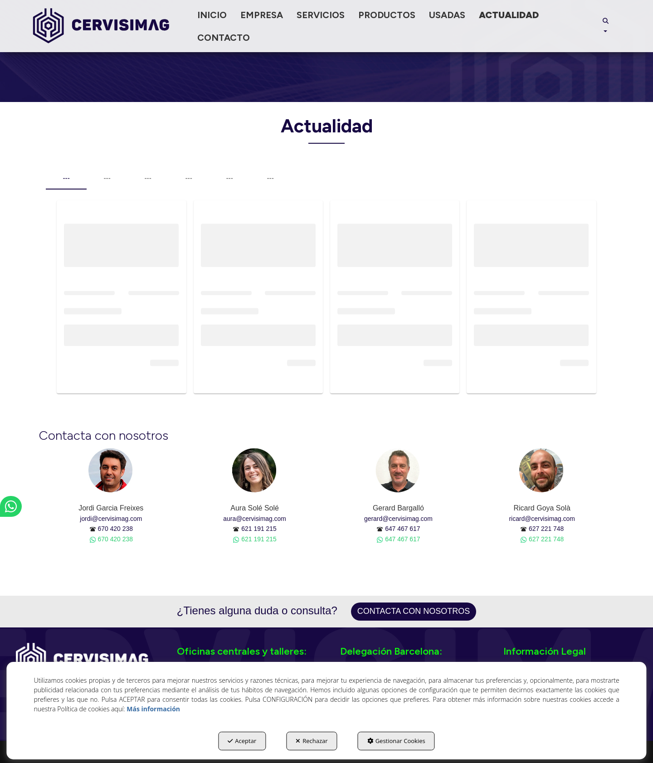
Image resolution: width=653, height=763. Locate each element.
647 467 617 (402, 528)
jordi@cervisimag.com (111, 518)
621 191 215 (258, 528)
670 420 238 (115, 528)
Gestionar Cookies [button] (396, 741)
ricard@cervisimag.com (542, 518)
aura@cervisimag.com (254, 518)
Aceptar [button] (242, 741)
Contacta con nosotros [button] (413, 611)
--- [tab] (66, 178)
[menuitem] (212, 15)
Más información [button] (153, 709)
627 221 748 (546, 528)
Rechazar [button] (311, 741)
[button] (101, 26)
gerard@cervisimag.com (398, 518)
